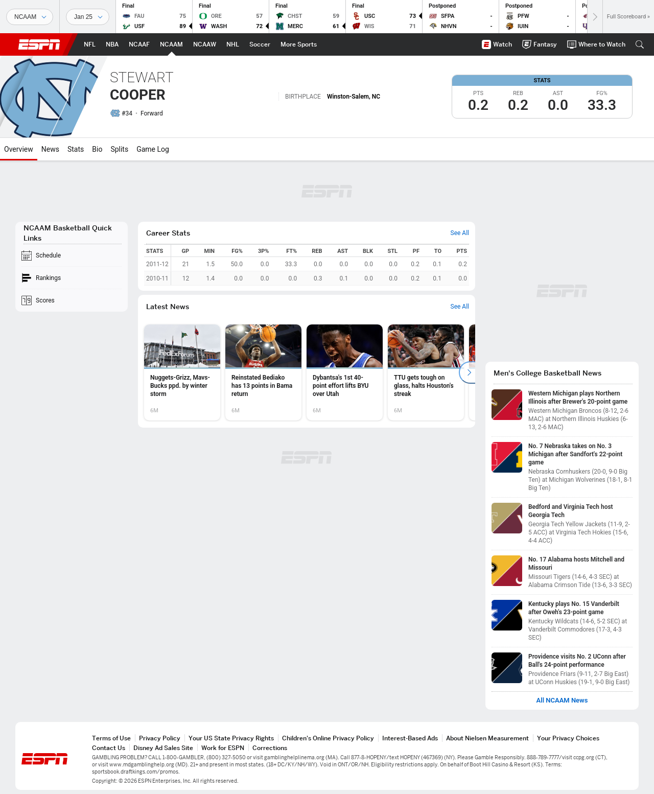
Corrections (269, 748)
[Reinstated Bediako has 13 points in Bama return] (263, 372)
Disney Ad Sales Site (163, 748)
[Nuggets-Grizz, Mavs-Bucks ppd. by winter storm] (182, 372)
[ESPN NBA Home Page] (112, 44)
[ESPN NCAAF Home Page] (139, 44)
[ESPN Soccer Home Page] (259, 44)
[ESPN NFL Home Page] (90, 44)
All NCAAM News (562, 700)
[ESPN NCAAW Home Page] (204, 44)
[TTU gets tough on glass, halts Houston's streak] (426, 372)
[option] (182, 372)
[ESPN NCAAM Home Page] (171, 44)
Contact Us (108, 748)
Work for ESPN (222, 748)
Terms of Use (111, 738)
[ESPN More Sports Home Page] (299, 44)
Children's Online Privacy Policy (328, 738)
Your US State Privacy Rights (231, 738)
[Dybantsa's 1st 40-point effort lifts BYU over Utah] (345, 372)
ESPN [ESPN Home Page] (39, 44)
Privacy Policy (159, 738)
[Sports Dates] (87, 17)
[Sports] (30, 17)
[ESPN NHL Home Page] (232, 44)
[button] (640, 44)
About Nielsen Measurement (487, 738)
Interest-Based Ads (410, 738)
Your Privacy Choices (568, 738)
